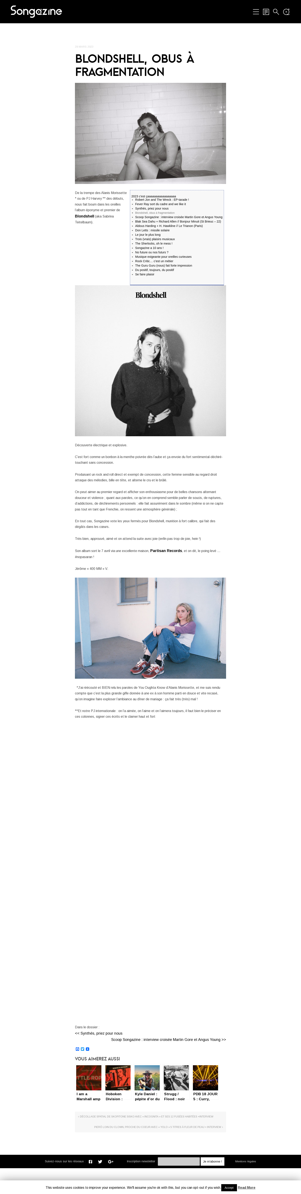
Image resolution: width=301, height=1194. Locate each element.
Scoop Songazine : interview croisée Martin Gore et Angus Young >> (168, 1068)
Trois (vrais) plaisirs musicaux (155, 240)
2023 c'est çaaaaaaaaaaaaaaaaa (153, 197)
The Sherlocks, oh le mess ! (154, 244)
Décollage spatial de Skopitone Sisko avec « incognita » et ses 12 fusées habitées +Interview (110, 1150)
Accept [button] (229, 1187)
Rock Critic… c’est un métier (154, 262)
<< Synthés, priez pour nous (98, 1062)
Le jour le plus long (148, 235)
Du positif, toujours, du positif (154, 270)
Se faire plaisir (144, 275)
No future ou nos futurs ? (151, 253)
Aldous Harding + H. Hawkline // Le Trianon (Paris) (169, 226)
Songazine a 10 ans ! (149, 248)
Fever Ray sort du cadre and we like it (160, 204)
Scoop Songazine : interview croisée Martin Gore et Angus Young (178, 218)
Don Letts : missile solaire (152, 231)
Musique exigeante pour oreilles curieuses (163, 257)
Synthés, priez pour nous (152, 209)
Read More (246, 1187)
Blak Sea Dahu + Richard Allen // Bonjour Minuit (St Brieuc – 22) (178, 222)
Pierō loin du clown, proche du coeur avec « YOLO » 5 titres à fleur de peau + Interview (190, 1148)
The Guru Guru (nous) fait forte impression (163, 266)
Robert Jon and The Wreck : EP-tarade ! (162, 200)
